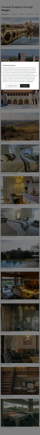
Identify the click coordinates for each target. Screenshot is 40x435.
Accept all (25, 86)
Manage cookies (12, 86)
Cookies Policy (29, 81)
